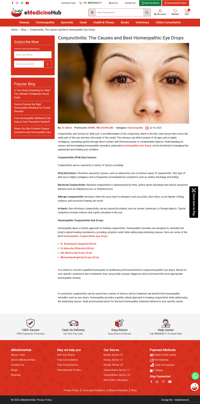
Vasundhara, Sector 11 (117, 370)
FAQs (134, 390)
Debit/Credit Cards (163, 355)
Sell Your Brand (66, 355)
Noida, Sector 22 (113, 365)
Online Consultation (168, 22)
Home (14, 30)
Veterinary (142, 22)
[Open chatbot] (194, 387)
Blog (23, 30)
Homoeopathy (45, 22)
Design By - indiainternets (175, 400)
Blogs (14, 370)
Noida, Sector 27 (113, 360)
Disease (24, 22)
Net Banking (159, 360)
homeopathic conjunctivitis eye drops (85, 236)
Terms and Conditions (93, 390)
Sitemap (16, 375)
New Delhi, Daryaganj (116, 380)
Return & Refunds (118, 390)
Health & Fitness (103, 22)
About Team (18, 355)
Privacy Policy (71, 390)
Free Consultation (67, 360)
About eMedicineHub (23, 360)
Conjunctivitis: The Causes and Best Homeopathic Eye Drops (62, 30)
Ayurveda (67, 22)
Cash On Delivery (162, 365)
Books (125, 22)
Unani (83, 22)
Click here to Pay (194, 202)
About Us (113, 3)
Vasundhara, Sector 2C (117, 375)
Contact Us (130, 3)
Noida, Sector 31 (113, 355)
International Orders (69, 370)
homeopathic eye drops (137, 146)
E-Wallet (156, 370)
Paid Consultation (67, 365)
